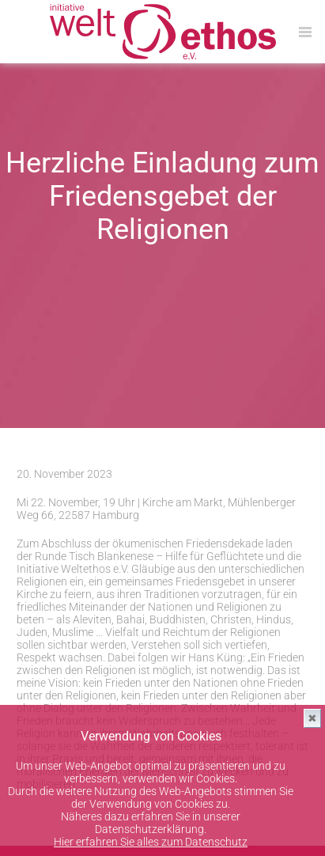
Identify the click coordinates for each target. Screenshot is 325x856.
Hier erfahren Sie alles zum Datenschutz (151, 841)
